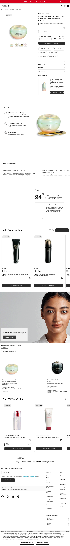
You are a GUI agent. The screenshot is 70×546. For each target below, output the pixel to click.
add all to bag (62, 230)
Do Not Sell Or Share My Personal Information (11, 531)
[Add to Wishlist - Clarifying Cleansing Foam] (61, 440)
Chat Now (62, 507)
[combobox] (37, 9)
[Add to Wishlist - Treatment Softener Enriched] (30, 440)
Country (48, 518)
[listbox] (21, 351)
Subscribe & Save (45, 38)
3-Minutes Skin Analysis (50, 487)
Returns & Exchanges (62, 488)
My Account (63, 476)
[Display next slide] (53, 230)
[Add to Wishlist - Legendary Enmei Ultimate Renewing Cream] (64, 28)
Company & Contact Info (54, 531)
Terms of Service (33, 476)
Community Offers (49, 509)
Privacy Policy (25, 476)
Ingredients (41, 71)
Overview (41, 61)
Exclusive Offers (48, 492)
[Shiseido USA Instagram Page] (13, 496)
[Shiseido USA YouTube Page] (8, 496)
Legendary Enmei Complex (14, 170)
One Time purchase (46, 36)
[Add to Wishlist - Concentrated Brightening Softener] (62, 278)
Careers (67, 531)
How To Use (41, 64)
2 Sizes (7, 443)
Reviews (20, 457)
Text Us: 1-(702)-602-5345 (64, 494)
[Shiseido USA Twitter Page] (18, 496)
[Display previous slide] (50, 230)
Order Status (63, 484)
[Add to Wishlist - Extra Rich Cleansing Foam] (30, 278)
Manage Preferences (27, 542)
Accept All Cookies (42, 542)
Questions (21, 458)
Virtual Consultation (49, 500)
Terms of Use (30, 531)
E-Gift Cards (63, 503)
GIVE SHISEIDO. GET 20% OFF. (35, 1)
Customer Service (62, 480)
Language (49, 523)
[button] (68, 6)
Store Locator (49, 496)
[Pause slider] (60, 2)
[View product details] (44, 86)
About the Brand (48, 476)
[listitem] (16, 261)
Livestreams (49, 505)
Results (40, 67)
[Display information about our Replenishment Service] (51, 39)
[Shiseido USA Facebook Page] (2, 496)
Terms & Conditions (19, 539)
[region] (35, 539)
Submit (8, 480)
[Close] (67, 535)
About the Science (48, 482)
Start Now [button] (9, 337)
